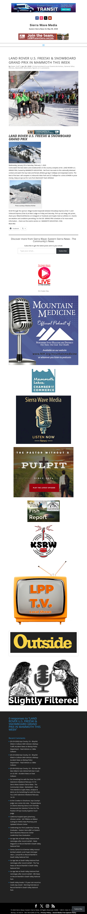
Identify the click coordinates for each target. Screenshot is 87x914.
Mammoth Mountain (23, 68)
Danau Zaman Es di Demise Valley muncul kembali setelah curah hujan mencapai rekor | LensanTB (24, 851)
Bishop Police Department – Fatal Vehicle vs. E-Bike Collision (23, 748)
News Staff (15, 66)
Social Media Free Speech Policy (64, 912)
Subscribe (63, 251)
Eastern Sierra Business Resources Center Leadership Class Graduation (25, 832)
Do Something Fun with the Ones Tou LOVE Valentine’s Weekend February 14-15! (25, 794)
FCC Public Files (43, 291)
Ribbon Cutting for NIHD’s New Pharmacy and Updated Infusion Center (24, 821)
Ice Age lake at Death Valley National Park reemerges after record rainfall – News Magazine (24, 840)
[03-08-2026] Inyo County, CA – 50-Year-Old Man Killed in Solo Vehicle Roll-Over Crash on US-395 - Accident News (25, 770)
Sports (35, 68)
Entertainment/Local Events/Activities (48, 66)
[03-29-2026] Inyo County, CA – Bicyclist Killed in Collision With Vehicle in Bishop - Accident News (24, 757)
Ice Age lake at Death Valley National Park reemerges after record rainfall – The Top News (24, 862)
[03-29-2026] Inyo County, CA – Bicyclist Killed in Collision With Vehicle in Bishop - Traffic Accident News (24, 743)
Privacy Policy (46, 912)
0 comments (44, 68)
